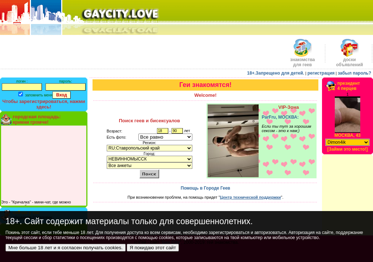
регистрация (321, 73)
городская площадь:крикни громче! (37, 119)
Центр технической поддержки (250, 197)
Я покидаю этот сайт (153, 247)
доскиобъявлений (349, 60)
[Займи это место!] (347, 149)
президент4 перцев (348, 86)
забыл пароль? (354, 73)
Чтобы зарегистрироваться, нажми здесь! (44, 104)
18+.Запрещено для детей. (275, 73)
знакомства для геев (302, 60)
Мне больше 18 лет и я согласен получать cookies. (65, 247)
